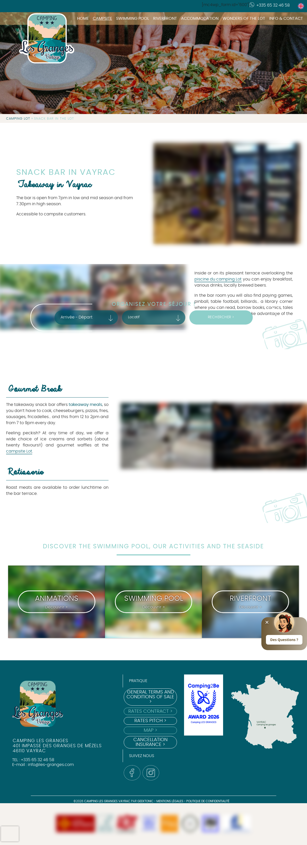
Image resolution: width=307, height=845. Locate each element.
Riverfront (165, 18)
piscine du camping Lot (218, 279)
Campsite (102, 18)
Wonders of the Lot (244, 18)
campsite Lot (19, 451)
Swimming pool (132, 18)
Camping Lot (18, 118)
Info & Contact (286, 18)
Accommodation (200, 18)
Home (83, 18)
